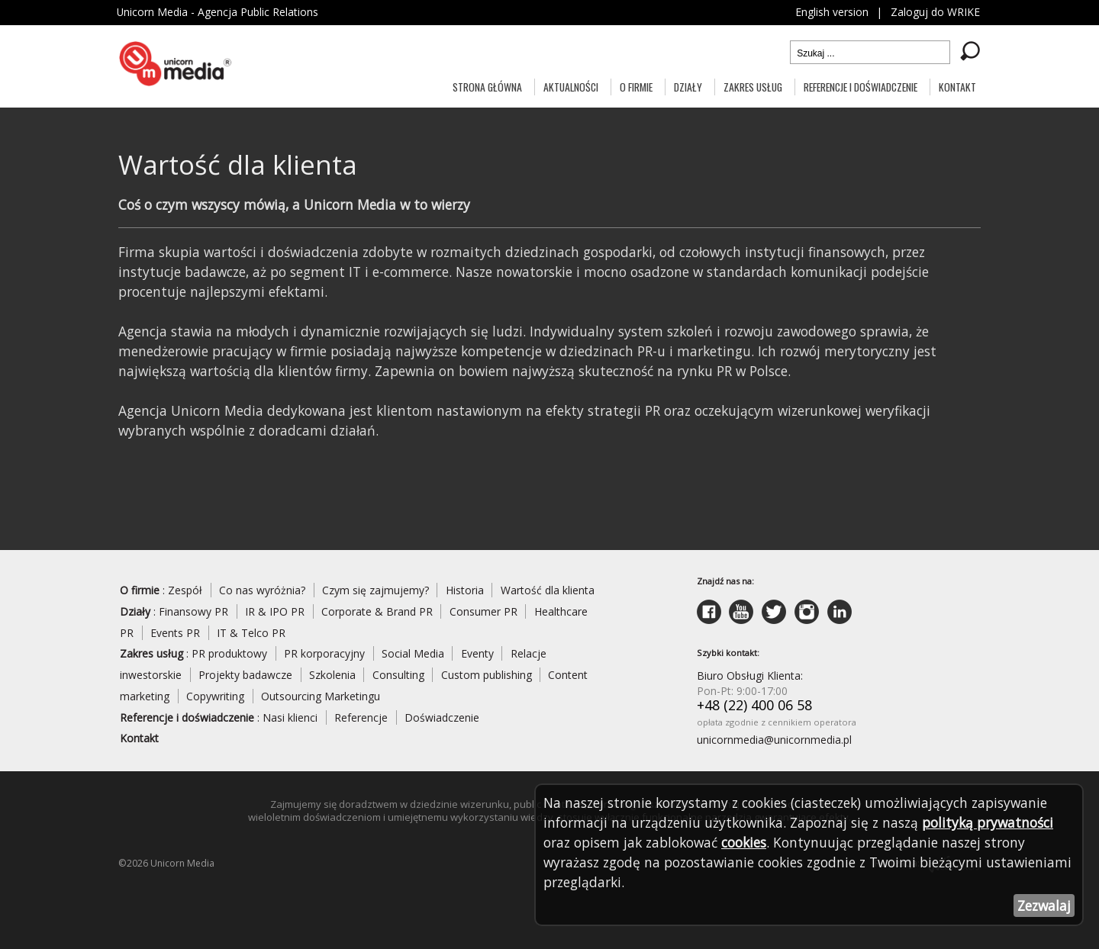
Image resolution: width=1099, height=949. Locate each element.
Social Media (413, 653)
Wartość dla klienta (548, 590)
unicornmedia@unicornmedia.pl (774, 739)
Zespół (185, 590)
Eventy (477, 653)
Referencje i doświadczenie (860, 87)
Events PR (175, 633)
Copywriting (215, 696)
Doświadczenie (441, 717)
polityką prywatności (987, 822)
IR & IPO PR (275, 611)
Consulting (398, 675)
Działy (688, 87)
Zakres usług (753, 87)
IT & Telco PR (251, 633)
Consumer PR (483, 611)
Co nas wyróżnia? (262, 590)
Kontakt (957, 87)
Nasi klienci (290, 717)
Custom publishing (486, 675)
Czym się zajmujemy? (375, 590)
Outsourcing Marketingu (320, 696)
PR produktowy (229, 653)
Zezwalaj (1044, 905)
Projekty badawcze (245, 675)
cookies (743, 842)
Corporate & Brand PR (377, 611)
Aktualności (570, 87)
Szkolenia (332, 675)
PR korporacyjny (324, 653)
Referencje (361, 717)
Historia (465, 590)
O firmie (636, 87)
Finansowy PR (193, 611)
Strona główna (487, 87)
